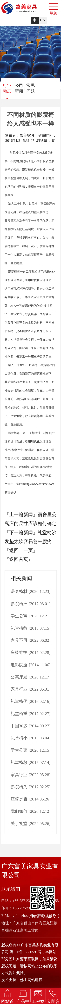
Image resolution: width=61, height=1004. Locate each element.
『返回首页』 (19, 559)
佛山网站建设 (31, 980)
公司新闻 (19, 88)
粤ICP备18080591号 (25, 952)
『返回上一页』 (21, 550)
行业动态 (7, 91)
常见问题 (30, 88)
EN (43, 20)
